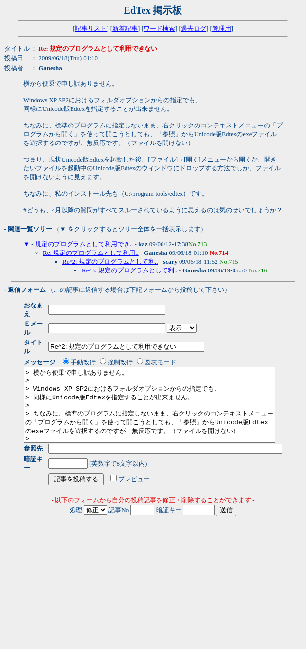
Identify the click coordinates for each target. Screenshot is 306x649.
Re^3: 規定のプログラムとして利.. (129, 270)
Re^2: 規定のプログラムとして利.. (110, 261)
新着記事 (125, 28)
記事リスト (91, 28)
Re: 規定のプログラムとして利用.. (91, 252)
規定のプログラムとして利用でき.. (84, 244)
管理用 (221, 28)
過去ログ (193, 28)
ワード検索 (159, 28)
